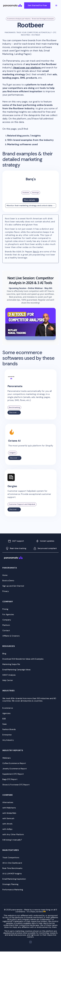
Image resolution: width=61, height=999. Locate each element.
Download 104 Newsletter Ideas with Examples (22, 659)
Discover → (14, 412)
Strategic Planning (10, 884)
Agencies (6, 713)
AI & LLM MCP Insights (12, 873)
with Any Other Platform (13, 834)
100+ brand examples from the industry (30, 140)
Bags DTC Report (9, 779)
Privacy (5, 591)
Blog (4, 653)
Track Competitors (10, 857)
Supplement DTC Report (13, 774)
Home (4, 575)
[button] (56, 5)
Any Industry (8, 740)
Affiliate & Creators (11, 636)
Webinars (6, 758)
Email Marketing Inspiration (14, 879)
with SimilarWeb (9, 813)
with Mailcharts (9, 807)
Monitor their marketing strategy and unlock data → (31, 205)
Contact (6, 630)
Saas (4, 724)
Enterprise (7, 734)
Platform (6, 625)
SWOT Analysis (9, 675)
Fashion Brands (9, 729)
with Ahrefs (7, 823)
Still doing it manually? (12, 840)
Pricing (5, 609)
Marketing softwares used (22, 144)
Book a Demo (8, 580)
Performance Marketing (12, 889)
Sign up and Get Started (13, 586)
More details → (31, 200)
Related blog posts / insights (24, 135)
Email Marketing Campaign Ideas (16, 669)
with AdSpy (7, 829)
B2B (4, 718)
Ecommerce (7, 708)
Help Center (7, 680)
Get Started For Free (37, 5)
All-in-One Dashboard (12, 863)
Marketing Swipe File (11, 664)
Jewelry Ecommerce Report (14, 768)
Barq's (36, 251)
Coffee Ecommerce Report (14, 763)
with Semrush (8, 818)
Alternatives (7, 802)
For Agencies (8, 614)
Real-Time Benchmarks (12, 868)
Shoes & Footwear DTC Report (16, 784)
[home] (15, 5)
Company (6, 619)
